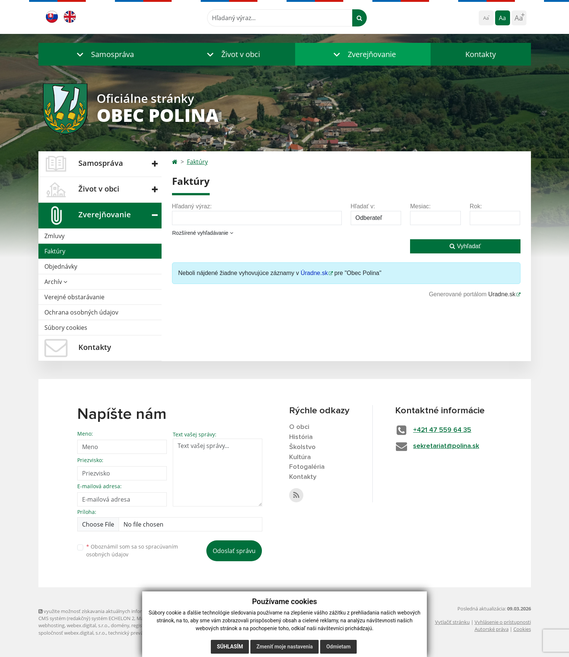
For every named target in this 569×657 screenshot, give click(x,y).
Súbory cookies (65, 327)
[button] (103, 54)
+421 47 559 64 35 (442, 430)
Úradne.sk (314, 273)
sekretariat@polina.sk (446, 446)
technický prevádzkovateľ (136, 632)
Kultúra (300, 457)
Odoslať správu (234, 551)
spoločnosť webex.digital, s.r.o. (72, 632)
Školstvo (302, 447)
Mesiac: (420, 206)
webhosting (51, 625)
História (301, 437)
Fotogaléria (307, 467)
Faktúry (54, 251)
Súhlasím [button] (230, 647)
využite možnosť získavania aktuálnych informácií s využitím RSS (112, 611)
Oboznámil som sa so (132, 550)
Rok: (476, 206)
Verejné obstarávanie (74, 297)
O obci (299, 427)
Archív (55, 282)
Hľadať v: (363, 206)
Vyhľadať (465, 246)
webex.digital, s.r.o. (88, 625)
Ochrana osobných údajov (81, 312)
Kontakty (480, 54)
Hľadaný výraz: (192, 206)
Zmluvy (54, 236)
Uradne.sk (502, 294)
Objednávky (60, 266)
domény (120, 625)
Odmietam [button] (338, 647)
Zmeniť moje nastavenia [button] (284, 647)
